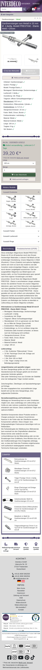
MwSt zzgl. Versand (23, 158)
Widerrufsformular (21, 605)
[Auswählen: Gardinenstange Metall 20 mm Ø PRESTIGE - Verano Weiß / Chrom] (11, 224)
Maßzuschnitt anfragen (21, 78)
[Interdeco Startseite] (10, 4)
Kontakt (21, 610)
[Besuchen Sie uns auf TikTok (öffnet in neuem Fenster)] (32, 659)
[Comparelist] (33, 9)
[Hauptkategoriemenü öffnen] (7, 14)
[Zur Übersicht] (37, 18)
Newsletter (21, 591)
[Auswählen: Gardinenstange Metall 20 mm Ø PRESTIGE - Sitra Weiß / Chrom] (11, 207)
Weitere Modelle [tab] (9, 187)
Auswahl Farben (21, 231)
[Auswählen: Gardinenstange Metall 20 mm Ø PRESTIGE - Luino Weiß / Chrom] (11, 216)
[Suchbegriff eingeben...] (11, 9)
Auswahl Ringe (21, 241)
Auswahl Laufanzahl (21, 236)
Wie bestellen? (21, 607)
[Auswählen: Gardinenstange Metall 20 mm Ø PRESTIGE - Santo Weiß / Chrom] (11, 199)
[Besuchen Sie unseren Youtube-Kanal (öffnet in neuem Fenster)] (21, 659)
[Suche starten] (24, 9)
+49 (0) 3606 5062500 (22, 574)
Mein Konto (21, 588)
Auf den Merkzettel (11, 71)
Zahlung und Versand (20, 595)
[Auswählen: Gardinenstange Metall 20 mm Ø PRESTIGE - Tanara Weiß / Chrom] (30, 207)
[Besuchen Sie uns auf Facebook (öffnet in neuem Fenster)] (9, 659)
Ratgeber (25, 4)
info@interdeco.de (22, 578)
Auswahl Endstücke (21, 192)
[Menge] (19, 170)
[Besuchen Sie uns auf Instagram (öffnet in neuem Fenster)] (15, 659)
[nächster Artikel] (40, 18)
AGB (21, 598)
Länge (5, 160)
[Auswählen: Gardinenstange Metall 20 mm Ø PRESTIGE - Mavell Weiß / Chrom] (30, 224)
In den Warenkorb (19, 175)
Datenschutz (21, 600)
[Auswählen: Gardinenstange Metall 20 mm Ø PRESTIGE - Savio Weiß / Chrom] (30, 199)
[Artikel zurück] (35, 18)
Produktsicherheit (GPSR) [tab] (27, 249)
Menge (5, 167)
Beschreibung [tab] (8, 249)
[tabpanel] (21, 351)
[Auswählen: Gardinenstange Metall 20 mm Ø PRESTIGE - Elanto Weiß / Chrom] (30, 216)
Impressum (21, 593)
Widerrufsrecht (21, 602)
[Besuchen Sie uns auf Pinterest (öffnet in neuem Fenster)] (27, 659)
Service (36, 4)
